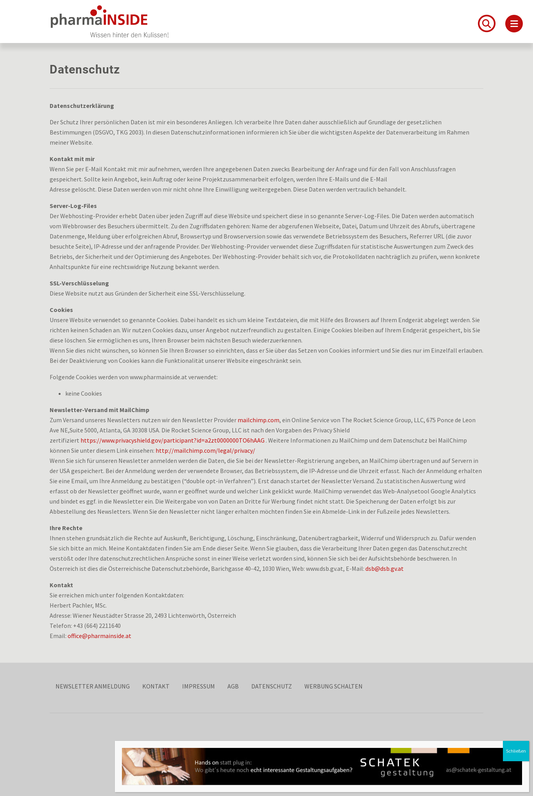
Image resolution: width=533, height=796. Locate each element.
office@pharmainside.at (99, 636)
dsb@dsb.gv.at (384, 568)
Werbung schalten (333, 686)
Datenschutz (271, 686)
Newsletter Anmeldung (92, 686)
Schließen (516, 751)
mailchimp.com (258, 420)
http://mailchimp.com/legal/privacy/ (205, 450)
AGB (233, 686)
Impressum (198, 686)
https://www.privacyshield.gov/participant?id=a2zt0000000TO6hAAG (172, 440)
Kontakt (156, 686)
